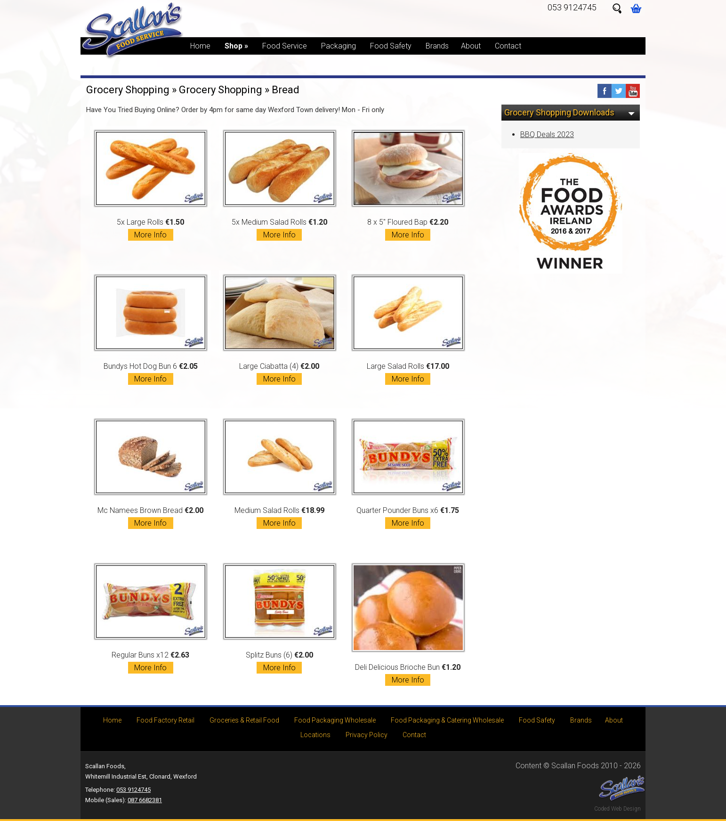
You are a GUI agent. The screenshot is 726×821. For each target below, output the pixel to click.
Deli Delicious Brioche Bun (408, 625)
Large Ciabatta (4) (279, 330)
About (471, 45)
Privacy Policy (366, 735)
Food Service (284, 45)
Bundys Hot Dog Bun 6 (150, 330)
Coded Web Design (617, 808)
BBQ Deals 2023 (547, 134)
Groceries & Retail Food (244, 720)
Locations (315, 735)
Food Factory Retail (165, 720)
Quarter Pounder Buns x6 (408, 474)
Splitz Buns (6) (279, 619)
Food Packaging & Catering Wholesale (447, 720)
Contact (508, 45)
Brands (437, 45)
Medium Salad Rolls (279, 474)
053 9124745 (572, 7)
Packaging (338, 45)
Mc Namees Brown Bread (150, 474)
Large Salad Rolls (408, 330)
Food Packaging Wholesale (335, 720)
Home (200, 45)
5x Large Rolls (150, 185)
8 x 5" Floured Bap (408, 185)
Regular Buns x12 (150, 619)
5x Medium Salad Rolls (279, 185)
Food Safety (390, 45)
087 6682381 (145, 800)
